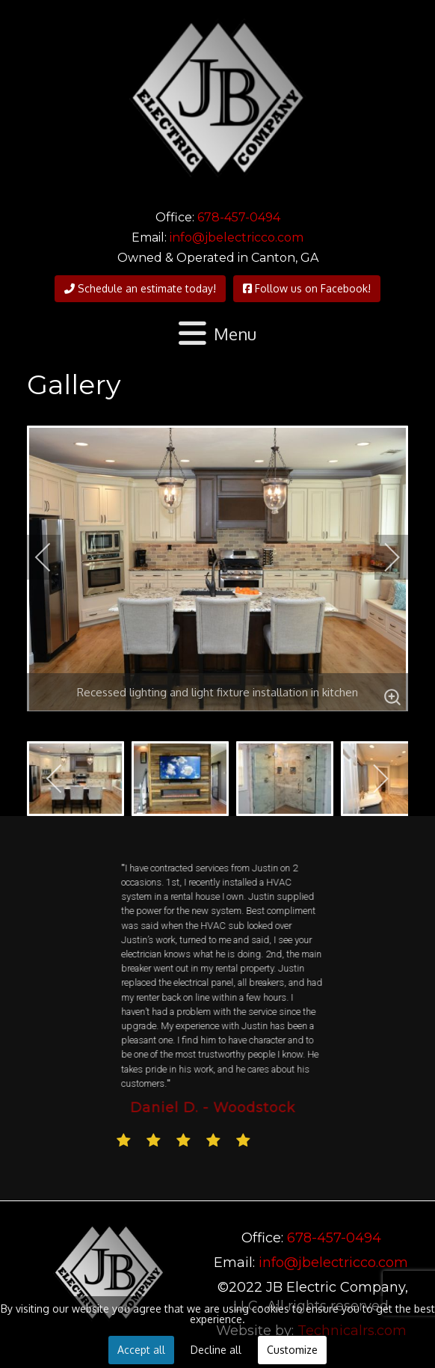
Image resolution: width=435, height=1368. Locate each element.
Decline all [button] (216, 1349)
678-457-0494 (238, 217)
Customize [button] (292, 1349)
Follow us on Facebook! (307, 288)
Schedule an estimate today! (140, 288)
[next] (382, 557)
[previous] (53, 557)
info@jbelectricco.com (236, 237)
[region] (217, 1008)
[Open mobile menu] (218, 334)
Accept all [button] (141, 1349)
